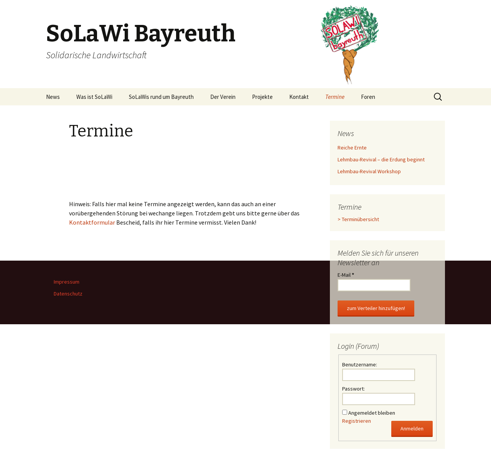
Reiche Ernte (352, 147)
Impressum (66, 281)
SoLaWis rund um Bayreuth (161, 96)
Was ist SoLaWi (94, 96)
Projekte (262, 96)
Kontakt (299, 96)
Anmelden (411, 428)
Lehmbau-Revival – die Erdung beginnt (381, 159)
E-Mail (346, 274)
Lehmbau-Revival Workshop (369, 171)
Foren (368, 96)
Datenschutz (68, 293)
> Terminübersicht (358, 219)
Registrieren (356, 420)
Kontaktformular (92, 222)
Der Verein (223, 96)
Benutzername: (359, 364)
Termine (334, 96)
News (53, 96)
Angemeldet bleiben (371, 412)
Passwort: (353, 388)
